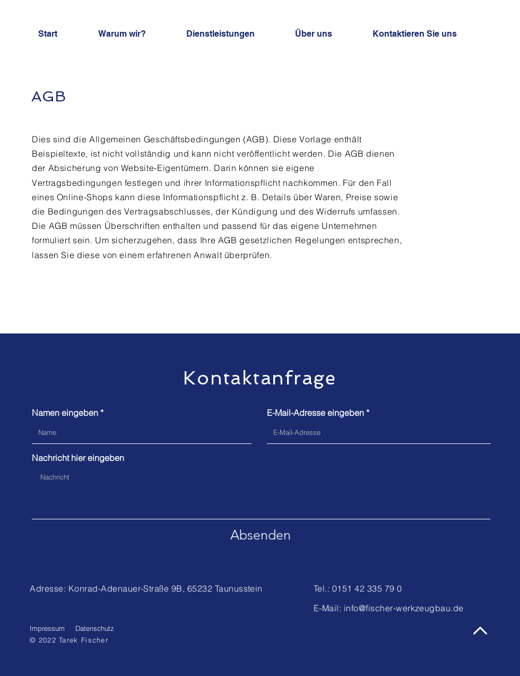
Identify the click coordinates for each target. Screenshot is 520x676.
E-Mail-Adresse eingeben (315, 412)
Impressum (47, 628)
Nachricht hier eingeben (78, 457)
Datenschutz (94, 628)
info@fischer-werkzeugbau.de (404, 608)
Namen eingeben (65, 412)
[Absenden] (260, 534)
